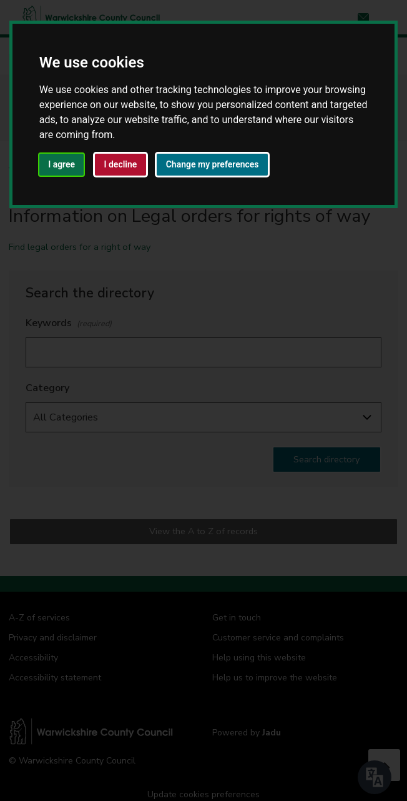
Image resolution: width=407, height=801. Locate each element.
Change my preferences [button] (212, 164)
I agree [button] (61, 164)
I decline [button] (120, 164)
